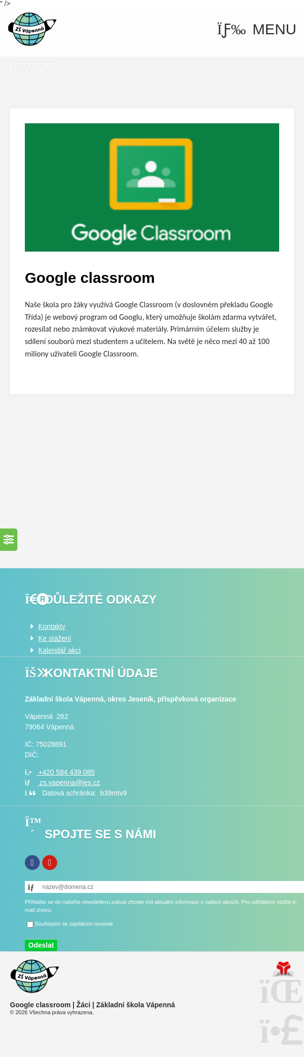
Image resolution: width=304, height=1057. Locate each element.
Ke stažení (54, 638)
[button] (257, 29)
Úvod (32, 29)
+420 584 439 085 (60, 772)
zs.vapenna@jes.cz (62, 783)
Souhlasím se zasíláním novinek (74, 924)
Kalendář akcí (59, 650)
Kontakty (51, 626)
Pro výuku (35, 65)
